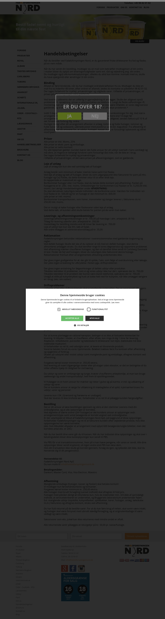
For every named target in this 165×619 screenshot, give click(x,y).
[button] (82, 325)
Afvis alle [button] (94, 318)
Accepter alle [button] (72, 318)
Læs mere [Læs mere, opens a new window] (115, 302)
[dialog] (82, 309)
